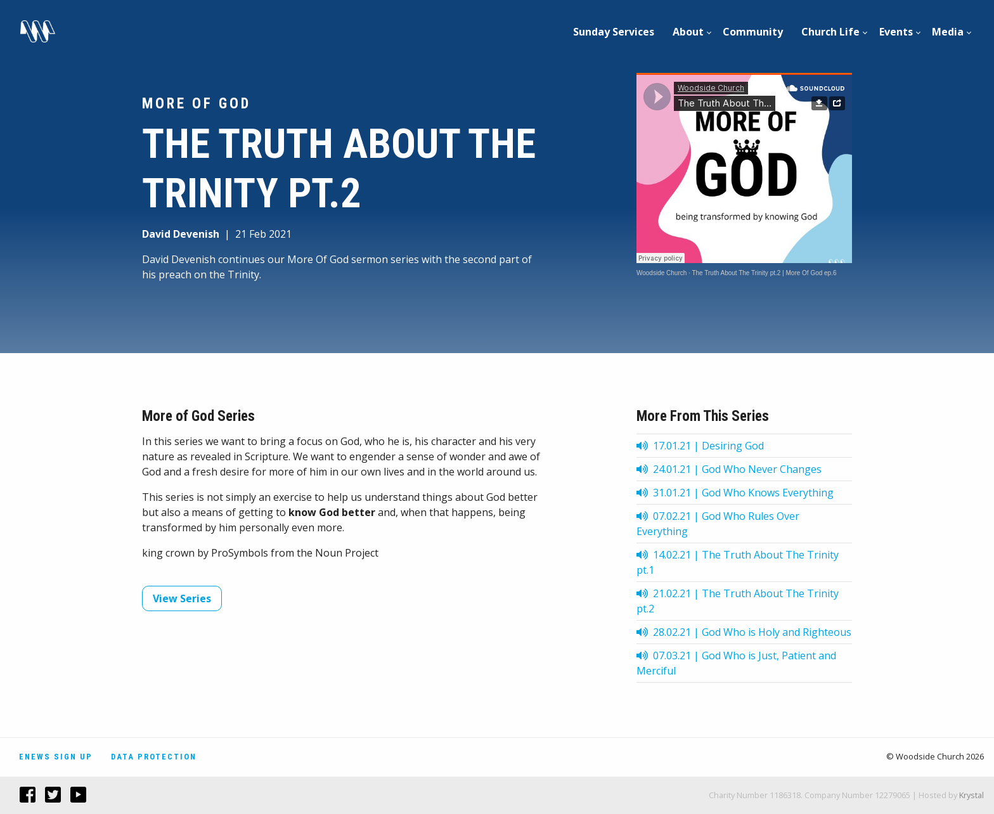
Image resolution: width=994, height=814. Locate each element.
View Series (182, 598)
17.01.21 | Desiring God (700, 446)
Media (948, 32)
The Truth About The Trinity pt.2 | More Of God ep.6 (764, 272)
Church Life (830, 32)
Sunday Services (613, 32)
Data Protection (154, 756)
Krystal (971, 795)
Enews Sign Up (56, 756)
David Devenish (180, 234)
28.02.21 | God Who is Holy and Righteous (743, 632)
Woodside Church (661, 272)
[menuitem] (614, 32)
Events (896, 32)
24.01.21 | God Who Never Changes (729, 469)
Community (753, 32)
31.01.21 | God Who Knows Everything (735, 493)
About (688, 32)
